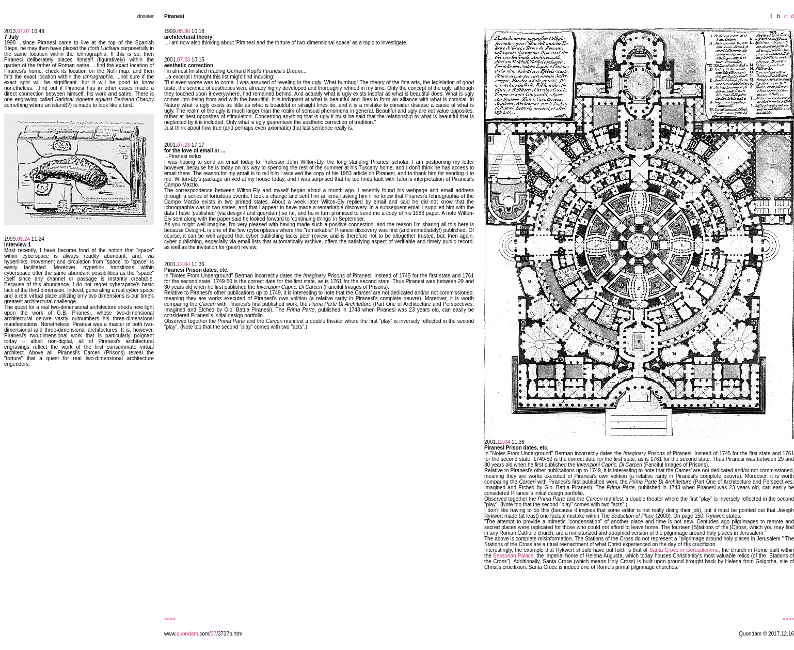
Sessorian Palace (513, 556)
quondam (187, 634)
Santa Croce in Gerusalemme (684, 550)
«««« (170, 619)
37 (213, 634)
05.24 (23, 239)
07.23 (183, 60)
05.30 (183, 31)
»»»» (788, 619)
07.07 (23, 31)
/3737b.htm (229, 634)
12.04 (183, 264)
